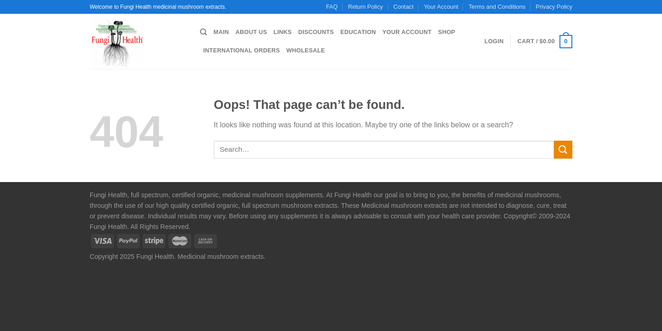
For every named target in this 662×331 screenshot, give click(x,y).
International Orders (241, 50)
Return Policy (365, 6)
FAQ (332, 6)
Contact (403, 6)
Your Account (441, 6)
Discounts (316, 32)
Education (358, 32)
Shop (446, 32)
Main (221, 32)
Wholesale (305, 50)
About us (251, 32)
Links (283, 32)
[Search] (203, 32)
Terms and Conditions (496, 6)
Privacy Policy (554, 6)
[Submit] (563, 150)
